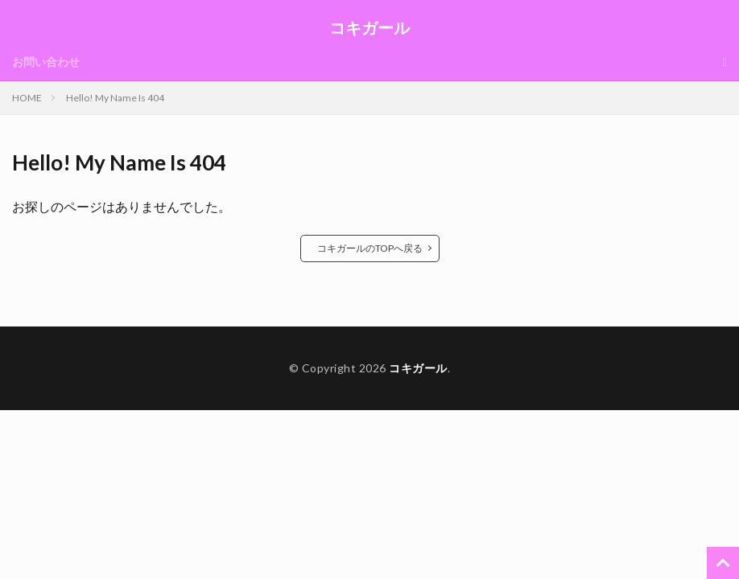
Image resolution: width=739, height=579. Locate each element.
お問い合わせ (46, 61)
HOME (27, 98)
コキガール (369, 28)
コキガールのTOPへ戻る (370, 248)
